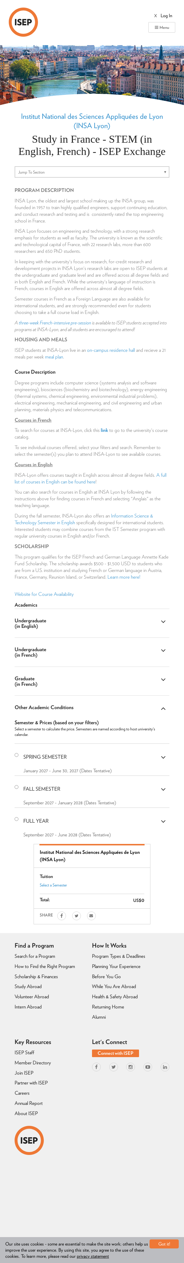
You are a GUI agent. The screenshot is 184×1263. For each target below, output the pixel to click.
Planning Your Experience (116, 966)
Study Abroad (28, 986)
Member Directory (33, 1063)
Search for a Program (35, 956)
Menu (162, 27)
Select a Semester (53, 885)
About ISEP (26, 1113)
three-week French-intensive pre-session (55, 323)
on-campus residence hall (111, 350)
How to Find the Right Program (45, 966)
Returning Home (108, 1007)
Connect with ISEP (115, 1053)
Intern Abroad (28, 1007)
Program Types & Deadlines (118, 956)
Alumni (99, 1017)
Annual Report (29, 1103)
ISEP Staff (24, 1052)
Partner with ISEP (31, 1083)
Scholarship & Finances (36, 976)
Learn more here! (123, 577)
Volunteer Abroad (32, 996)
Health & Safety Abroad (115, 996)
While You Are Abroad (114, 986)
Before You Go (106, 976)
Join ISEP (24, 1073)
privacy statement (93, 1256)
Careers (22, 1093)
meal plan (54, 357)
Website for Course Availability (44, 594)
